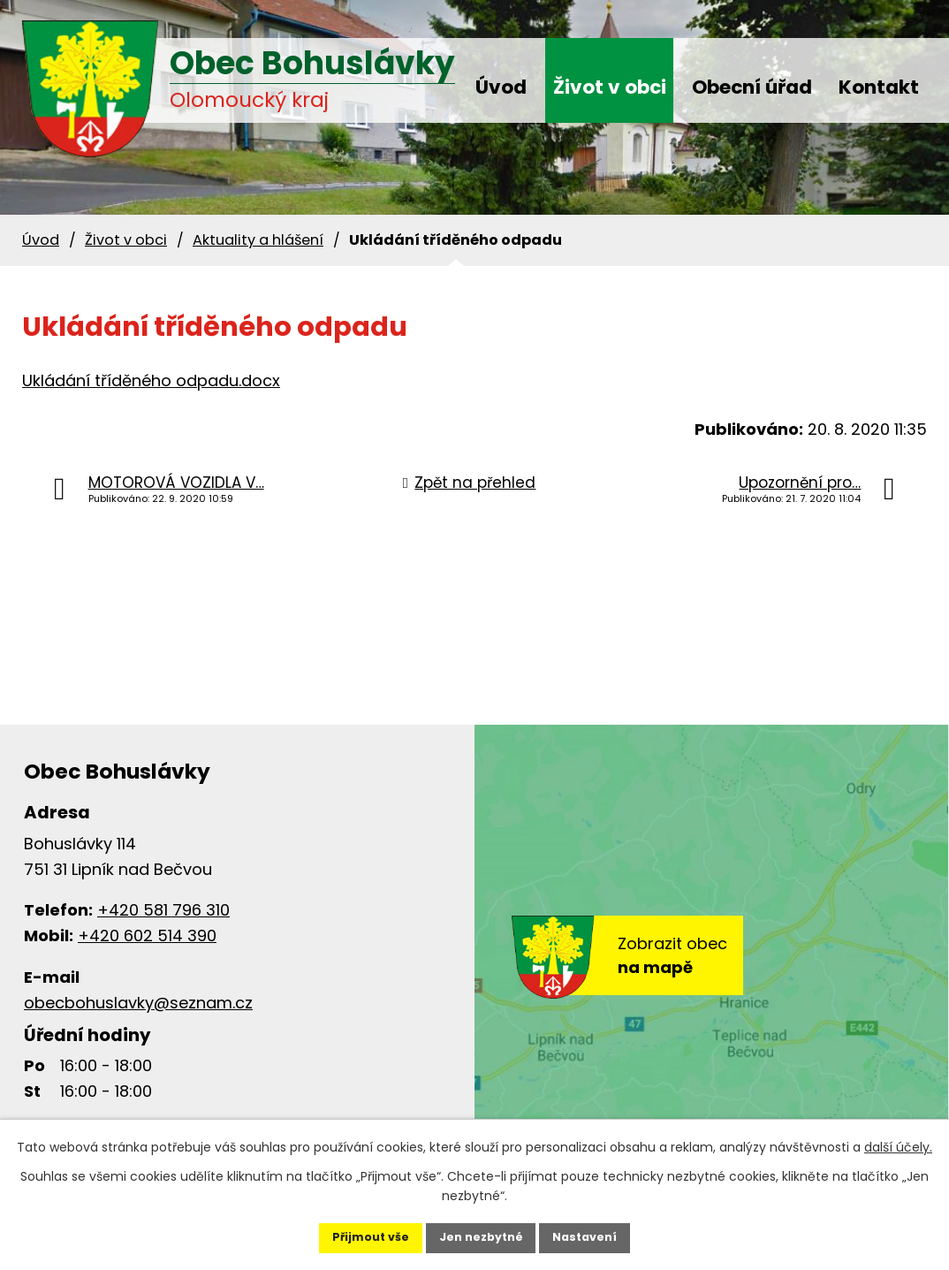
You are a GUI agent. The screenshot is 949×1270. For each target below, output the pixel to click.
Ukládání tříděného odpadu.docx (151, 380)
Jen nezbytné (481, 1231)
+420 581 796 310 (163, 910)
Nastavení (608, 1231)
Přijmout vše (347, 1231)
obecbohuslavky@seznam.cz (138, 1003)
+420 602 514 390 (147, 935)
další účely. (898, 1135)
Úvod (501, 87)
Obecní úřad (752, 87)
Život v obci (609, 87)
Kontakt (879, 87)
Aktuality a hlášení (258, 240)
